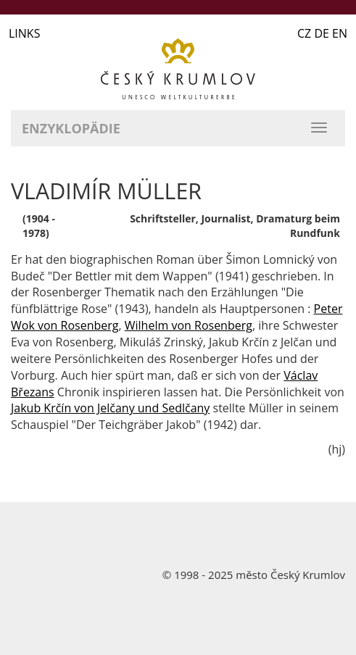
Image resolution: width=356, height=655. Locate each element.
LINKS (24, 33)
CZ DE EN (322, 33)
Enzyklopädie (71, 128)
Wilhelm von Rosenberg (188, 325)
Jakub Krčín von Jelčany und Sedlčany (110, 408)
